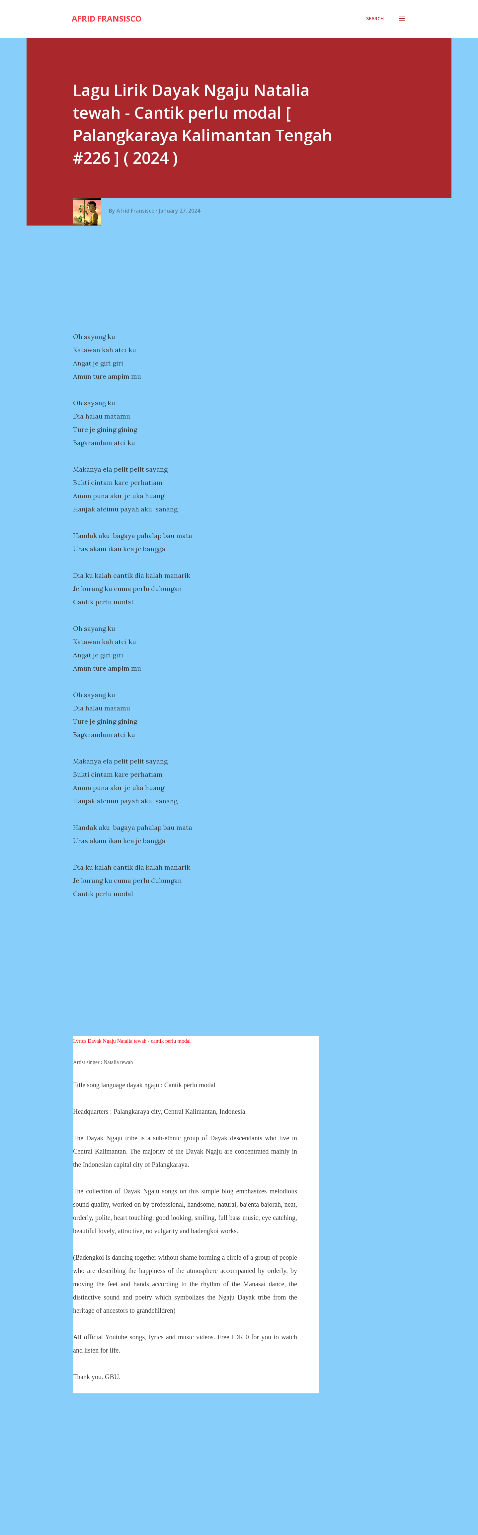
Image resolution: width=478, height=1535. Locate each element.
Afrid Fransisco (106, 18)
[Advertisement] (198, 278)
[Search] (375, 19)
